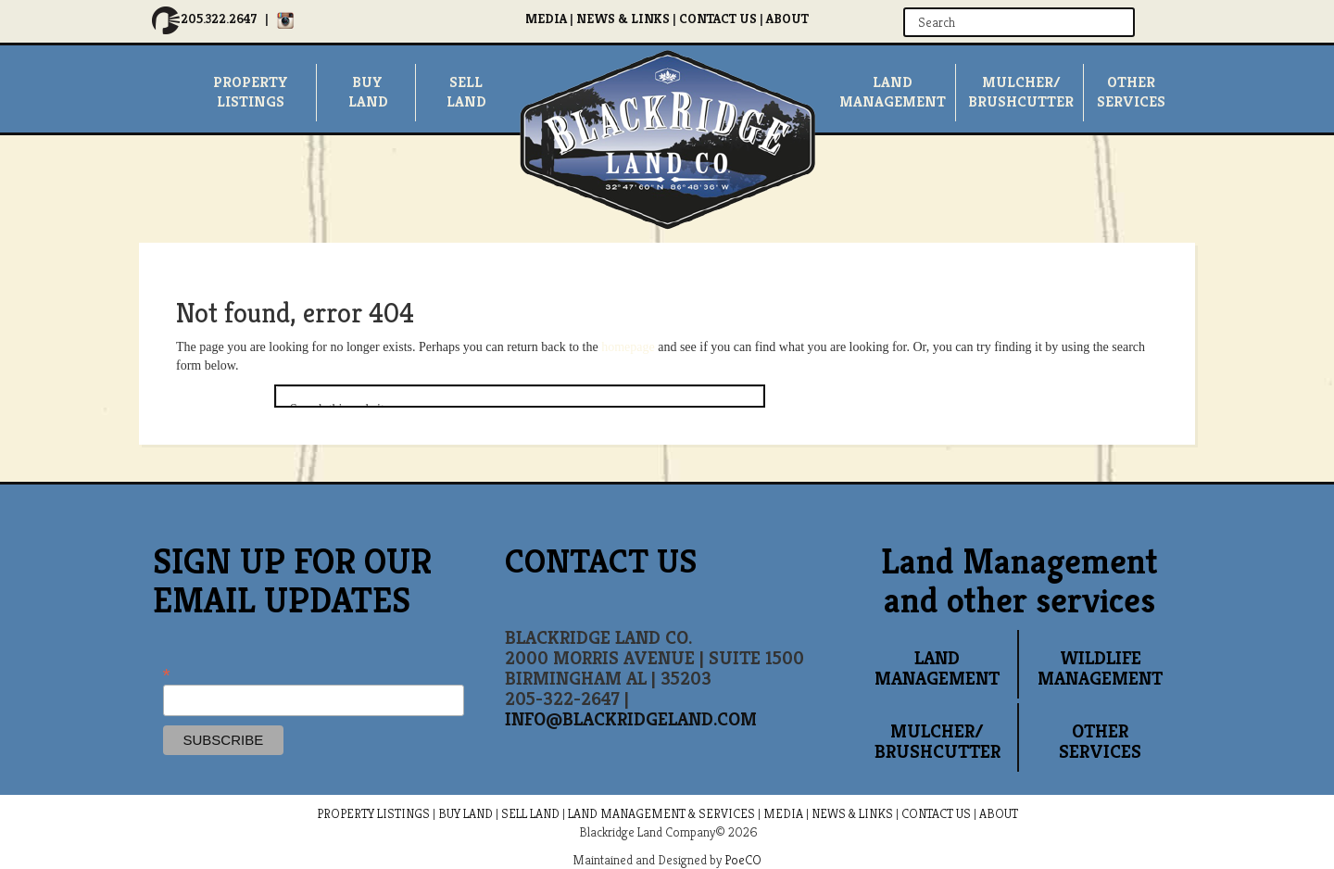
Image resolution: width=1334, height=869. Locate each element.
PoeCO (742, 859)
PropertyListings (250, 91)
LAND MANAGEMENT (937, 668)
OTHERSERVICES (1131, 91)
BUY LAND (465, 813)
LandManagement (892, 91)
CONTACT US (718, 18)
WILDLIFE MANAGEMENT (1100, 668)
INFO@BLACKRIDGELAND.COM (631, 719)
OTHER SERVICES (1100, 741)
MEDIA (546, 18)
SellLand (466, 91)
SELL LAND (530, 813)
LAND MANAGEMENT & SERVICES (661, 813)
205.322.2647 (219, 18)
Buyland (367, 91)
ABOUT (787, 18)
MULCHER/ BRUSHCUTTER (1021, 91)
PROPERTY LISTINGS (373, 813)
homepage (628, 347)
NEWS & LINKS (623, 18)
